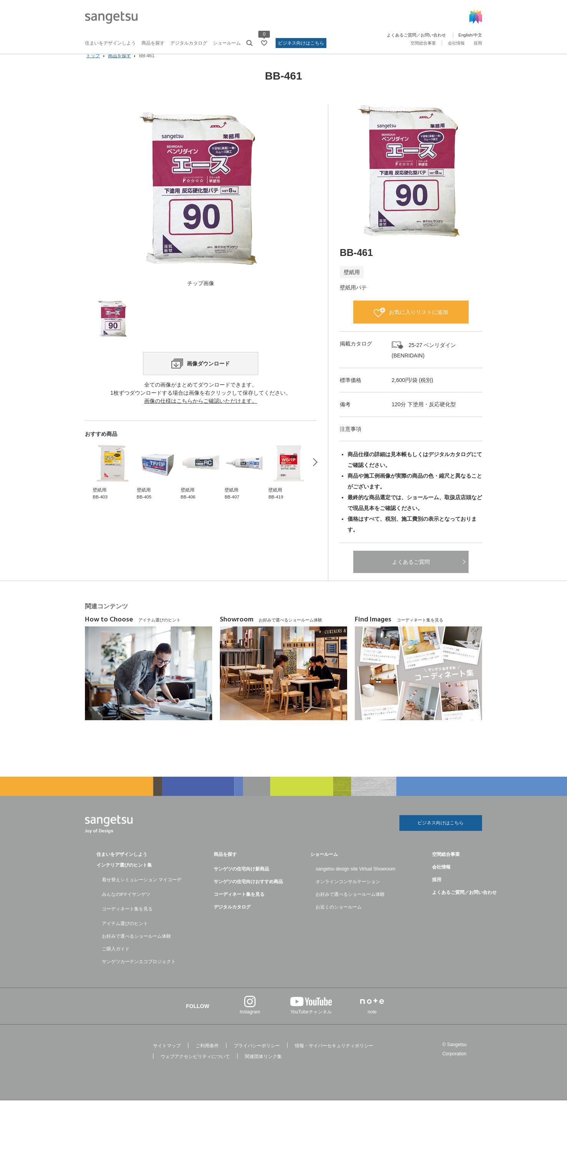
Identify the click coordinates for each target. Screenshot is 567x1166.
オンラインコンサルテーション (348, 893)
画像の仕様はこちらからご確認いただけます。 (200, 438)
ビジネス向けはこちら (301, 43)
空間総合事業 (423, 43)
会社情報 (456, 43)
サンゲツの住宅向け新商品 (241, 881)
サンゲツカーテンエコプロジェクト (139, 973)
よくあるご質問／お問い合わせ (416, 35)
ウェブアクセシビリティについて (195, 1068)
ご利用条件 (207, 1057)
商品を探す (153, 43)
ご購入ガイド (116, 960)
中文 (478, 35)
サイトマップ (167, 1057)
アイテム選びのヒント (125, 935)
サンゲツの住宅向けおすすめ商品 (248, 893)
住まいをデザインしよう (110, 43)
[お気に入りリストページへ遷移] (264, 43)
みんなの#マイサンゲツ (126, 906)
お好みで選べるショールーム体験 (136, 948)
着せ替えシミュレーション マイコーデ (141, 891)
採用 (478, 43)
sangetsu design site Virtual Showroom (355, 881)
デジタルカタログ (188, 43)
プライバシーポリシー (257, 1057)
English (465, 35)
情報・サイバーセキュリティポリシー (334, 1057)
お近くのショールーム (339, 919)
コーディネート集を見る (127, 920)
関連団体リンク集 (263, 1068)
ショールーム (227, 43)
